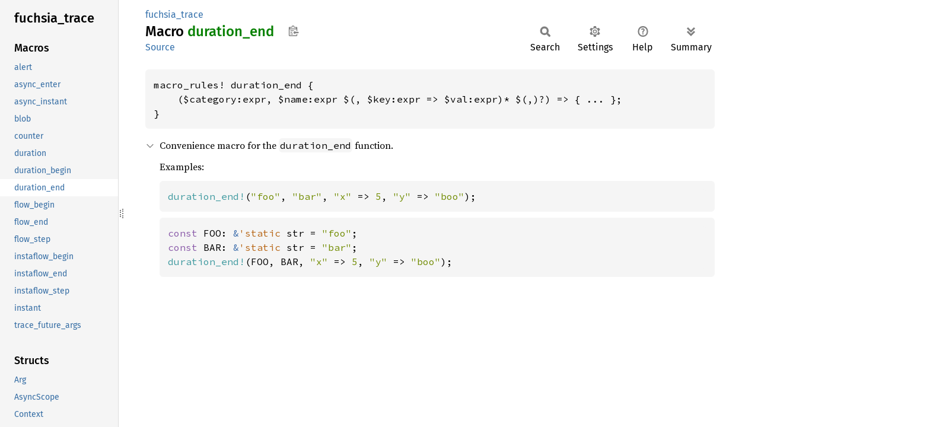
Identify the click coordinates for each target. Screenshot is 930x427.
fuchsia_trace (174, 14)
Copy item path (293, 31)
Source (160, 47)
